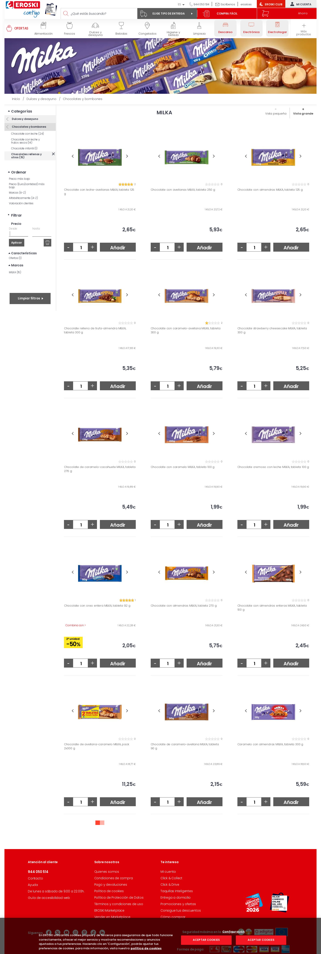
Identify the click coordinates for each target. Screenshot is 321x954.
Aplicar (16, 242)
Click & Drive (169, 884)
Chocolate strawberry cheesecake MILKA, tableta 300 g (272, 330)
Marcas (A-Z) (17, 192)
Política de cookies (109, 891)
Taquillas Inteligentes (176, 891)
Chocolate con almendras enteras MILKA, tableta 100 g (272, 608)
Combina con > (76, 625)
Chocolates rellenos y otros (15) (26, 155)
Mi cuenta (299, 4)
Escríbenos (228, 4)
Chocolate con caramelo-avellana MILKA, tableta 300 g (185, 330)
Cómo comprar (172, 917)
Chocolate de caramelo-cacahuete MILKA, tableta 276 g (100, 469)
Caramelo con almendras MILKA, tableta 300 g (270, 744)
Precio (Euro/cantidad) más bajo (27, 185)
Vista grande (303, 113)
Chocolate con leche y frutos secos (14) (25, 141)
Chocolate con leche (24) (27, 134)
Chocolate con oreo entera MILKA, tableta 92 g (97, 606)
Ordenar (18, 172)
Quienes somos (106, 871)
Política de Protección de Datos (119, 897)
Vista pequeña (275, 113)
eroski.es (246, 4)
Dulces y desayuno (24, 119)
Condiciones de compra (113, 878)
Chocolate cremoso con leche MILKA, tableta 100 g (273, 467)
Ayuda (33, 885)
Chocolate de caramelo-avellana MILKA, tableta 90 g (185, 746)
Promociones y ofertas (178, 904)
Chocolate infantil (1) (24, 148)
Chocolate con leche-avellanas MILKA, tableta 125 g (99, 192)
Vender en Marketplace (112, 917)
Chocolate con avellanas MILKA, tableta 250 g (183, 190)
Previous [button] (72, 156)
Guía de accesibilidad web (49, 898)
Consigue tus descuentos (180, 910)
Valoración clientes (21, 203)
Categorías (21, 111)
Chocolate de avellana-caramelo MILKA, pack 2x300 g (96, 746)
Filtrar (16, 215)
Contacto (35, 878)
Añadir (117, 247)
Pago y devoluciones (110, 884)
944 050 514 (201, 4)
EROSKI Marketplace (109, 910)
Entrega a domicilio (175, 897)
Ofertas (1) (15, 258)
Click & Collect (171, 878)
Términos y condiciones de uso (118, 904)
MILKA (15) (15, 272)
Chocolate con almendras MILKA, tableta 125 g (270, 190)
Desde (13, 228)
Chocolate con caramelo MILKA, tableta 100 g (182, 467)
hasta (36, 228)
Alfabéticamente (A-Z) (23, 198)
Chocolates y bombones (28, 127)
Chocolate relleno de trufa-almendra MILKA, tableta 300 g (95, 330)
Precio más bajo (19, 179)
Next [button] (127, 156)
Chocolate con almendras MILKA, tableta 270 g (184, 606)
